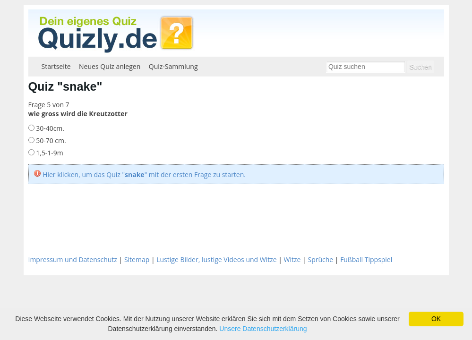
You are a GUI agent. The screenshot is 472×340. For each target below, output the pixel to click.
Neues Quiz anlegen (109, 66)
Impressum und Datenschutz (72, 259)
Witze (292, 259)
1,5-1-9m (48, 152)
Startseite (56, 66)
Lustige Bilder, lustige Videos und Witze (216, 259)
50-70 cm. (50, 140)
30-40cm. (49, 128)
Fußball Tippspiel (366, 259)
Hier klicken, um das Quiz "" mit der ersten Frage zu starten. (144, 174)
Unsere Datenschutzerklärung (263, 328)
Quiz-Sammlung (173, 66)
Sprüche (320, 259)
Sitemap (136, 259)
